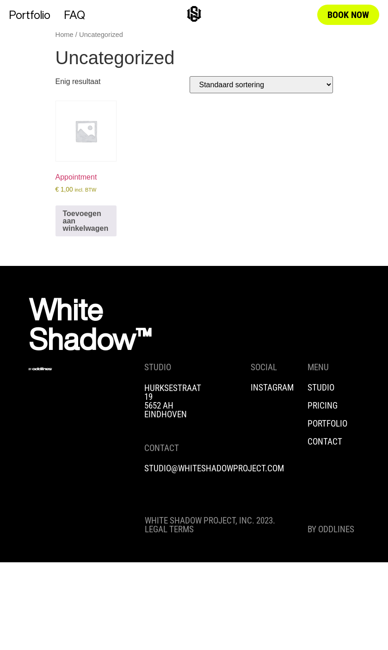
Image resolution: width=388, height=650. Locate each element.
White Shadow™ (90, 324)
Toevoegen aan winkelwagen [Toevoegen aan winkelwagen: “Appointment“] (86, 221)
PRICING (323, 405)
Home (64, 34)
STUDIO (321, 387)
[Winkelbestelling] (261, 84)
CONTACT (325, 441)
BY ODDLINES (331, 529)
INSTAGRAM (272, 387)
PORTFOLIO (327, 423)
